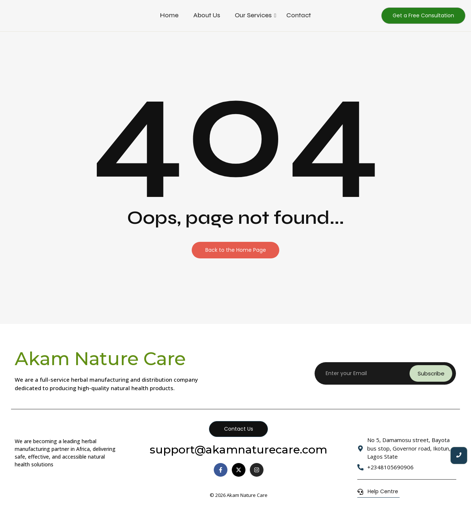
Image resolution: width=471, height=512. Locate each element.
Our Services (253, 15)
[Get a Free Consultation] (423, 15)
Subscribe (431, 373)
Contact (298, 15)
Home (169, 15)
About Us (206, 15)
